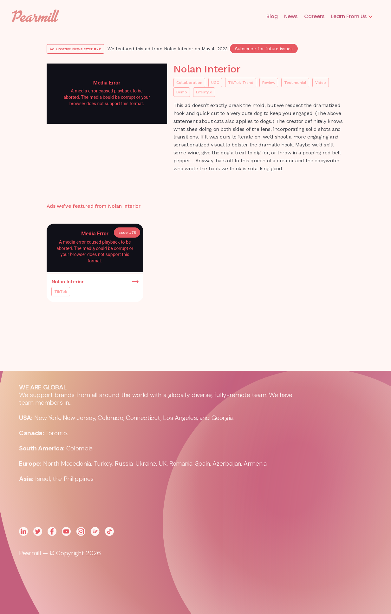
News (291, 16)
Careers (314, 16)
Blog (272, 16)
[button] (352, 16)
